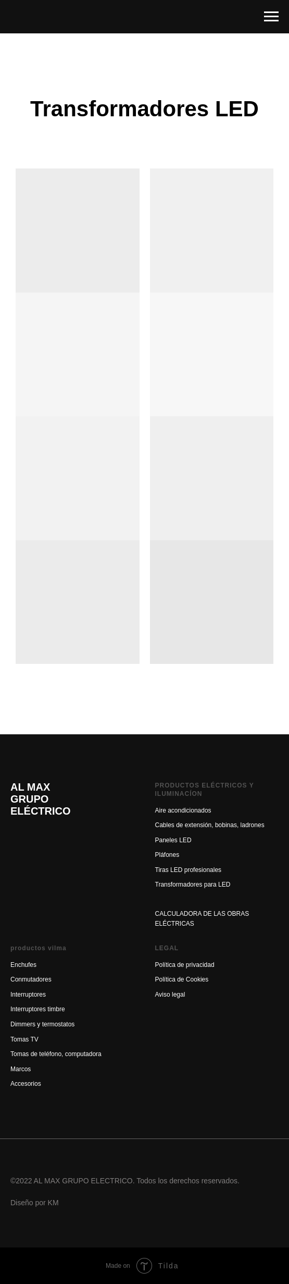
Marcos (20, 1069)
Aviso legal (170, 994)
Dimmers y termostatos (42, 1024)
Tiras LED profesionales (188, 870)
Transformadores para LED (193, 884)
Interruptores (28, 994)
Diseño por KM (34, 1202)
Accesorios (25, 1083)
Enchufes (23, 964)
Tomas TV (24, 1039)
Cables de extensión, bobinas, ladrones (210, 825)
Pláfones (167, 854)
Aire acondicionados (183, 810)
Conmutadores (31, 979)
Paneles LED (173, 840)
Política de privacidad (185, 964)
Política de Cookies (182, 979)
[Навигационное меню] (271, 16)
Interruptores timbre (37, 1009)
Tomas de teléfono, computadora (56, 1054)
